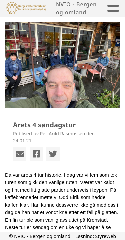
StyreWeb (105, 236)
